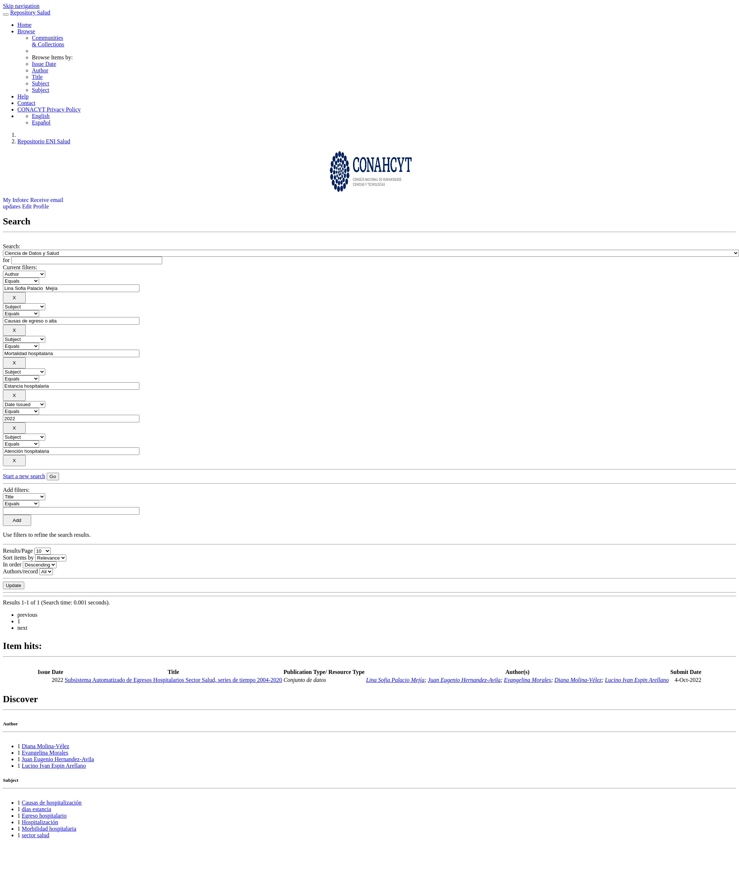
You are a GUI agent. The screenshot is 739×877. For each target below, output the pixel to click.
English (41, 116)
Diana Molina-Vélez (577, 680)
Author (40, 70)
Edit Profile (35, 206)
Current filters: (20, 267)
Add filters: (16, 490)
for (6, 260)
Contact (26, 103)
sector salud (35, 835)
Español (41, 122)
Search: (11, 246)
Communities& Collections (48, 41)
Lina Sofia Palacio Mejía (395, 680)
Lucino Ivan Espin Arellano (637, 680)
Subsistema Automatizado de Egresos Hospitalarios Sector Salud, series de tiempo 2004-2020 (173, 680)
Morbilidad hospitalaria (49, 829)
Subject (40, 83)
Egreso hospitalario (44, 816)
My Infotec (16, 200)
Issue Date (44, 64)
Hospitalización (40, 822)
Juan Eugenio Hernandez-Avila (464, 680)
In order (12, 564)
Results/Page (18, 551)
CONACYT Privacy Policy (49, 109)
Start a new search (24, 476)
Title (37, 77)
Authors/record (20, 571)
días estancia (36, 809)
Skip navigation (21, 6)
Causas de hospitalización (51, 803)
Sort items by (18, 558)
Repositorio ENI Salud (43, 141)
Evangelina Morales (527, 680)
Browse (26, 31)
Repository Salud (30, 12)
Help (23, 96)
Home (24, 25)
